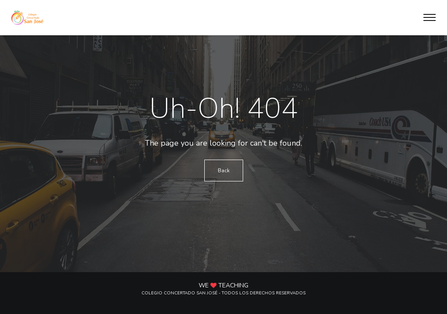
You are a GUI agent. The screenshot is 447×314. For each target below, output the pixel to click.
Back (224, 170)
